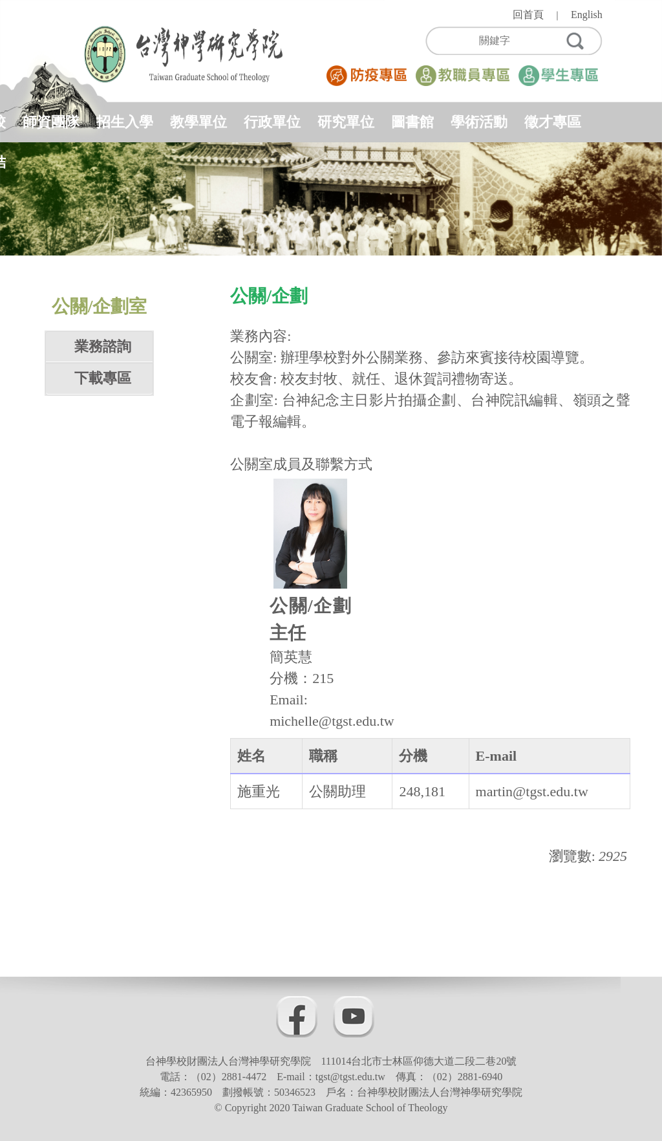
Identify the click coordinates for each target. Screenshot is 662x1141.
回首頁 (528, 14)
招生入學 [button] (124, 122)
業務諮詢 (102, 346)
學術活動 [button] (479, 122)
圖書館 (412, 122)
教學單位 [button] (198, 122)
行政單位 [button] (272, 122)
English (587, 14)
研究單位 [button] (345, 122)
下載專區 (102, 378)
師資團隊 (51, 122)
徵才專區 (552, 122)
